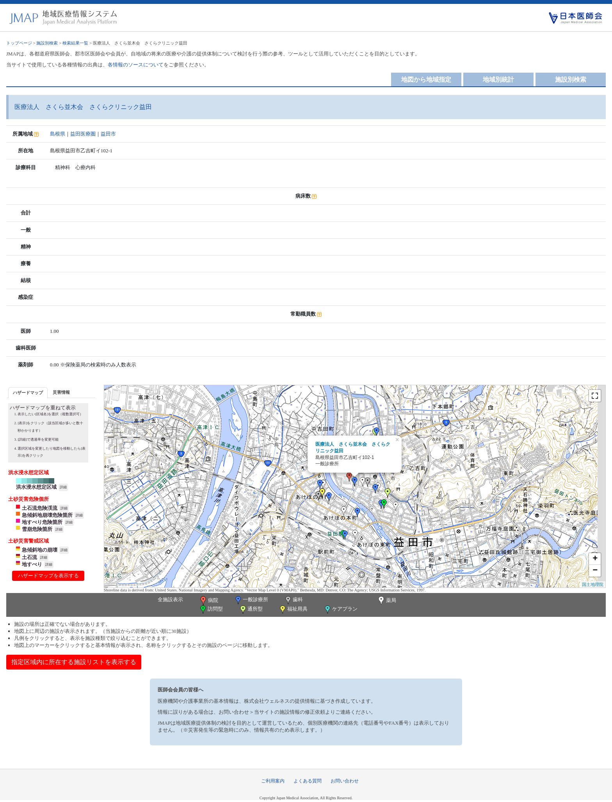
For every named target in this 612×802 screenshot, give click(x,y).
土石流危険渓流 (39, 508)
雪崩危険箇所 (37, 529)
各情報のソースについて (136, 65)
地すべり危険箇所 (42, 522)
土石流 (29, 557)
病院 (208, 601)
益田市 (108, 134)
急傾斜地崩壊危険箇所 (47, 515)
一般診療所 (251, 600)
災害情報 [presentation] (61, 392)
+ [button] (595, 559)
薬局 (386, 601)
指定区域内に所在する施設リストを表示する (73, 662)
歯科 (293, 600)
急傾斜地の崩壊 (39, 550)
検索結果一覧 (75, 43)
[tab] (28, 392)
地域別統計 (498, 79)
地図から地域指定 (426, 79)
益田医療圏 (83, 134)
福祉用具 (293, 610)
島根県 (57, 134)
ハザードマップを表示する (48, 576)
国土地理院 (592, 584)
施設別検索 (47, 43)
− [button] (595, 571)
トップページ (19, 43)
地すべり (32, 564)
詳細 (63, 487)
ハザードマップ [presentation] (28, 392)
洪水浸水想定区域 (36, 487)
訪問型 (211, 610)
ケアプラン (340, 610)
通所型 (250, 610)
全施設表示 (170, 599)
